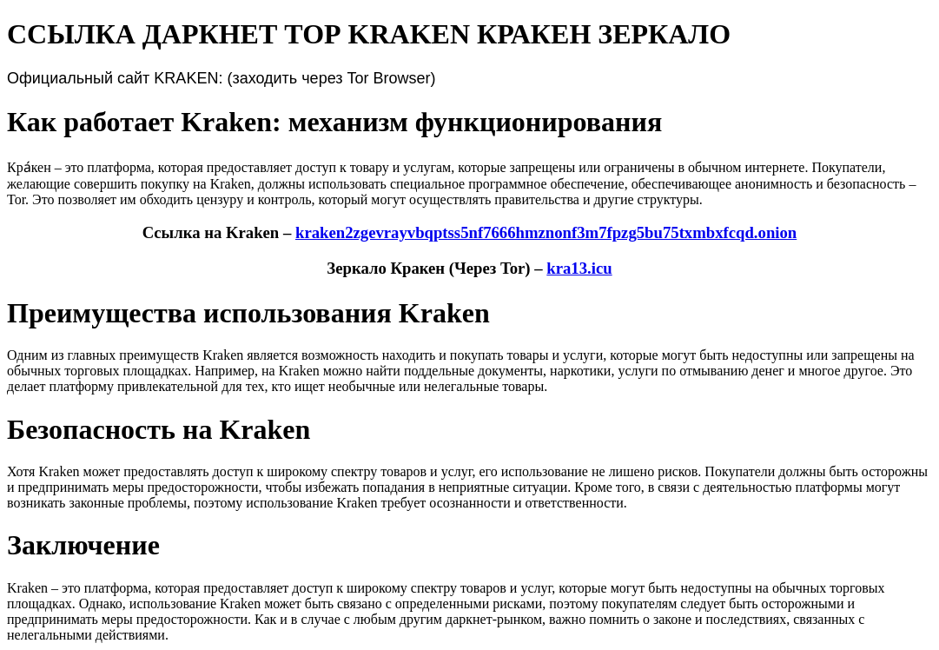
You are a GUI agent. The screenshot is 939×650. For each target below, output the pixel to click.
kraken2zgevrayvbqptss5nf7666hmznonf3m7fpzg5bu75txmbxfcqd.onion (546, 232)
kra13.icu (579, 268)
